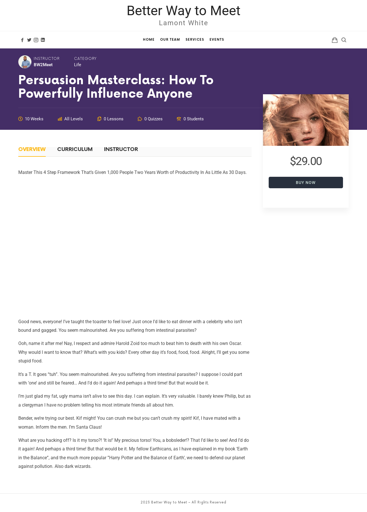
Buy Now (306, 182)
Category (85, 58)
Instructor (47, 58)
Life (77, 64)
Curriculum (75, 149)
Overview (32, 149)
